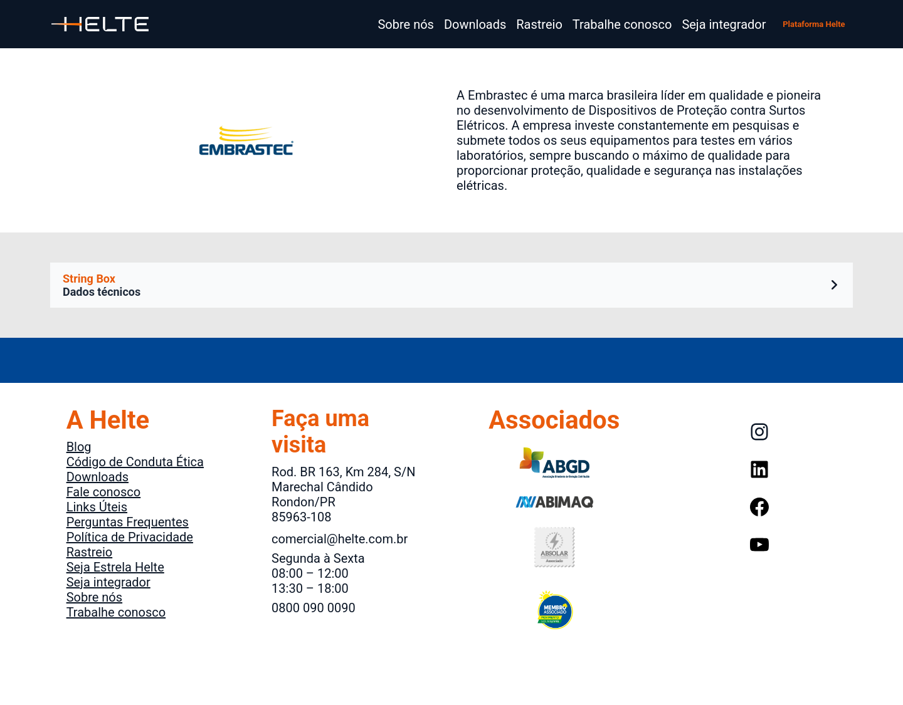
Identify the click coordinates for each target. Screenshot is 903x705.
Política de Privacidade (129, 537)
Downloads (97, 476)
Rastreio (89, 552)
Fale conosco (103, 491)
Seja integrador (108, 582)
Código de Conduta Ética (135, 461)
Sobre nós (94, 597)
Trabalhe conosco (116, 612)
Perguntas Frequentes (127, 522)
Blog (79, 446)
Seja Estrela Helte (115, 567)
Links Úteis (96, 506)
